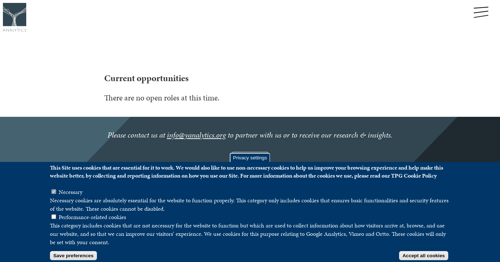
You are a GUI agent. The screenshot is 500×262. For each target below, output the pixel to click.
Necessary (70, 199)
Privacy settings (250, 164)
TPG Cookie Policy (414, 182)
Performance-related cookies (92, 224)
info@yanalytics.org (196, 135)
